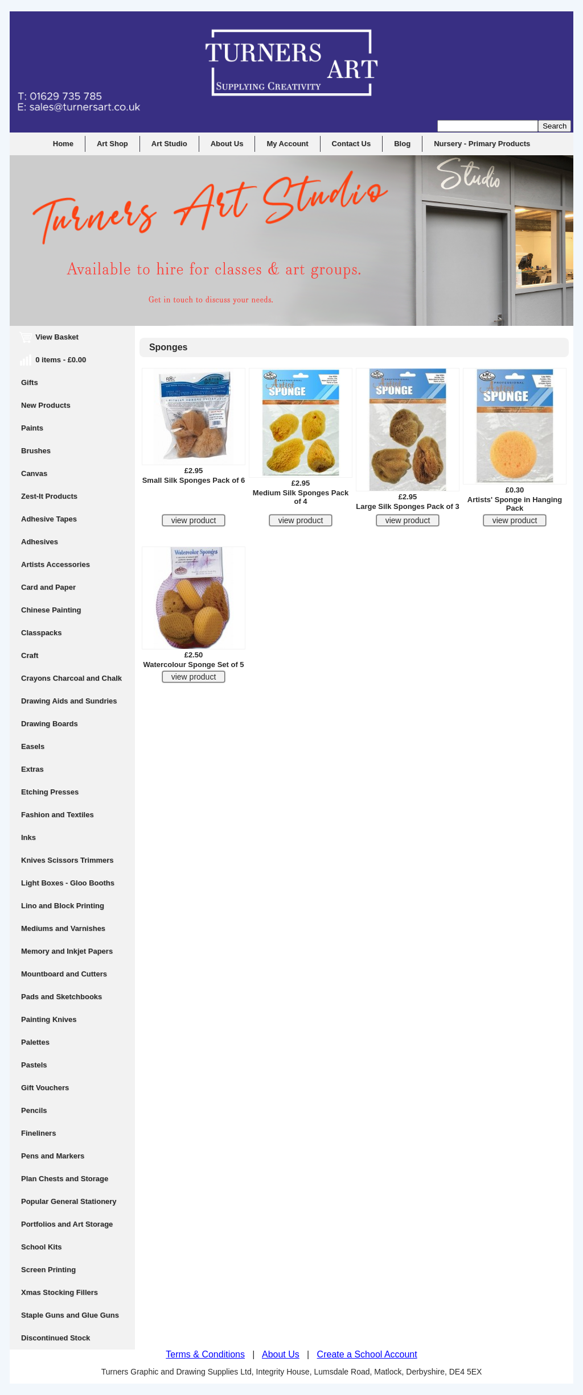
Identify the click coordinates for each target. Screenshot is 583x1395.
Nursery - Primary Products (482, 143)
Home (63, 143)
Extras (32, 769)
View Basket (50, 337)
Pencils (34, 1110)
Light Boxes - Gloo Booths (67, 883)
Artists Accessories (55, 564)
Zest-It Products (49, 496)
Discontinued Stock (55, 1338)
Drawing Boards (49, 723)
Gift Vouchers (45, 1087)
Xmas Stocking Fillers (59, 1292)
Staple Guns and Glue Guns (70, 1315)
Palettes (35, 1042)
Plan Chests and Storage (64, 1178)
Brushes (36, 450)
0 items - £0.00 (53, 359)
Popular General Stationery (69, 1201)
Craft (29, 655)
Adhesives (39, 541)
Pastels (34, 1065)
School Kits (41, 1247)
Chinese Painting (51, 610)
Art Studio (169, 143)
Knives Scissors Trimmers (67, 860)
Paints (32, 428)
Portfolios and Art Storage (67, 1224)
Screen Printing (48, 1269)
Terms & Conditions (205, 1354)
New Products (46, 405)
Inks (28, 837)
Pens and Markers (52, 1156)
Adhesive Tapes (49, 519)
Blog (402, 143)
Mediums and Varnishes (63, 928)
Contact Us (351, 143)
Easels (32, 746)
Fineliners (38, 1133)
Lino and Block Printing (62, 905)
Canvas (34, 473)
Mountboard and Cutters (64, 974)
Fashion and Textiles (57, 814)
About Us (227, 143)
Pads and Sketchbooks (61, 996)
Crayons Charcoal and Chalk (71, 678)
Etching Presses (50, 792)
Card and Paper (48, 587)
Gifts (29, 382)
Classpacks (41, 632)
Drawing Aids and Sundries (69, 701)
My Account (287, 143)
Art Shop (112, 143)
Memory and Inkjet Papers (67, 951)
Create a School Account (367, 1354)
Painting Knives (49, 1019)
